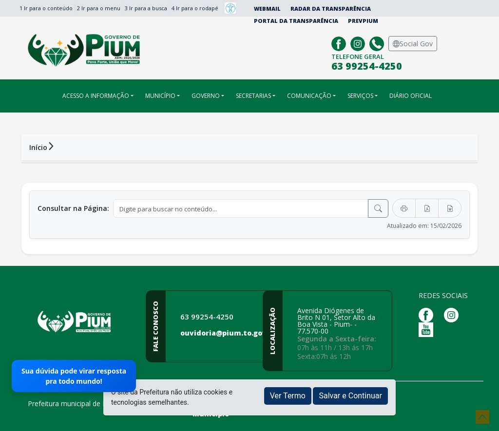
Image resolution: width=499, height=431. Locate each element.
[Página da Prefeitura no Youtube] (428, 329)
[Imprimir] (404, 208)
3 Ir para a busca (146, 8)
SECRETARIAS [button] (253, 96)
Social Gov (413, 43)
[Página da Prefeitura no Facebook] (339, 42)
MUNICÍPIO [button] (160, 96)
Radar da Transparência (330, 8)
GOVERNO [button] (206, 96)
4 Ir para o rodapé (195, 8)
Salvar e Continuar (350, 395)
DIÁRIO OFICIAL (410, 96)
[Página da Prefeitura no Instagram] (358, 42)
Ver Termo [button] (288, 395)
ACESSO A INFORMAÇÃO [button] (95, 96)
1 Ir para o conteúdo (46, 8)
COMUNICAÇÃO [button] (309, 96)
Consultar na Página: (73, 208)
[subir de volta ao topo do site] (482, 417)
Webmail (267, 8)
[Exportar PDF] (427, 208)
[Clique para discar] (377, 42)
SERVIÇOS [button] (360, 96)
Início (38, 147)
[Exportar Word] (449, 208)
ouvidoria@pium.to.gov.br (228, 332)
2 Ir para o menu (98, 8)
